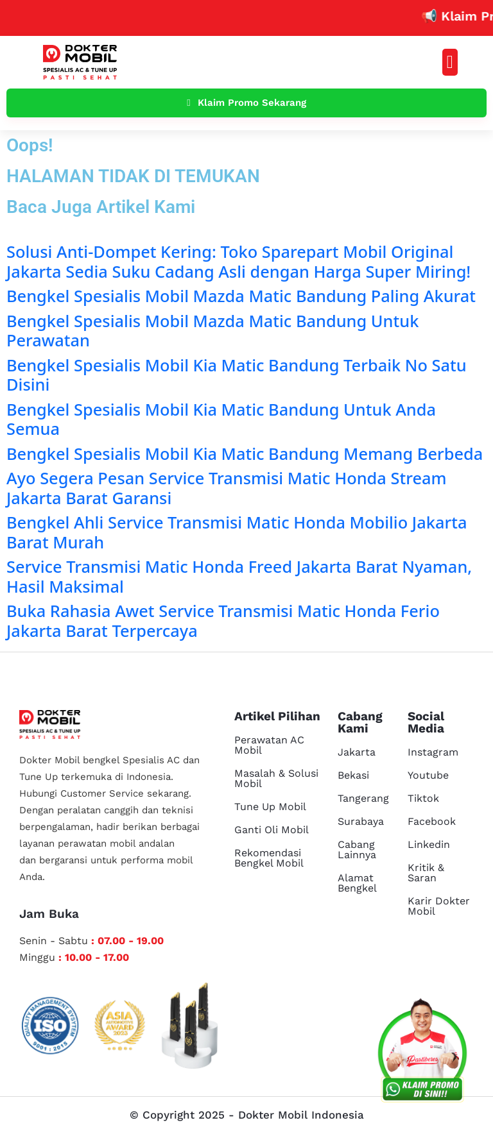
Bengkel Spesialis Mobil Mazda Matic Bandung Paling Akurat (241, 296)
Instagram (433, 752)
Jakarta (357, 752)
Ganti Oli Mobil (271, 830)
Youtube (428, 775)
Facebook (432, 821)
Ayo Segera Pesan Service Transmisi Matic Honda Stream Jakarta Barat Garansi (226, 487)
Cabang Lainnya (357, 849)
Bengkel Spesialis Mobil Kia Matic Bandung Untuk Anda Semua (221, 418)
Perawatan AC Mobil (269, 745)
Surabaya (361, 821)
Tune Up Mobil (270, 806)
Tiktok (423, 798)
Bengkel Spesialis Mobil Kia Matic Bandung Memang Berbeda (244, 453)
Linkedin (429, 844)
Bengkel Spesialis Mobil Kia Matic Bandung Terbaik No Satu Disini (236, 374)
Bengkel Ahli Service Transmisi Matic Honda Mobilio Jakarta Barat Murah (236, 531)
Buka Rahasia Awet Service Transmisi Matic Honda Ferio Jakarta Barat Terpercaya (223, 620)
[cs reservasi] (422, 1053)
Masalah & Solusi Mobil (276, 778)
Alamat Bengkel (357, 883)
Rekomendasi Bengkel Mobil (269, 858)
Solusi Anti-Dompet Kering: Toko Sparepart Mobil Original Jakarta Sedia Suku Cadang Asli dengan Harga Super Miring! (238, 261)
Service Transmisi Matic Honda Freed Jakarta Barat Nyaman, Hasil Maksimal (239, 576)
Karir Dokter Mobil (439, 906)
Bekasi (353, 775)
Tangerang (363, 798)
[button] (450, 62)
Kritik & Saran (426, 872)
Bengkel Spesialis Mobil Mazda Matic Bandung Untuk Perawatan (212, 330)
